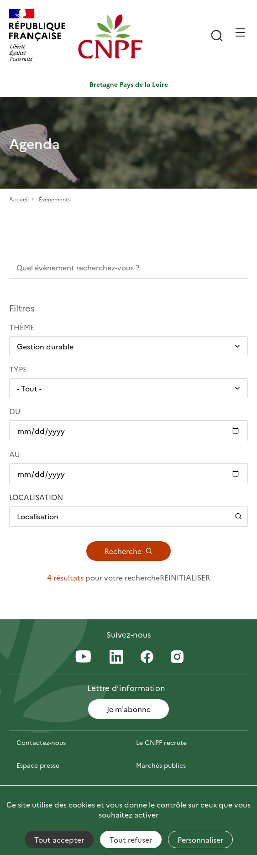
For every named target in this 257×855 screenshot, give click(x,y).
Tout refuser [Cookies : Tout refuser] (131, 839)
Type (18, 369)
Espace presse (37, 765)
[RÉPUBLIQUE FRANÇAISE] (41, 36)
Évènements (54, 199)
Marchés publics (161, 765)
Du (15, 411)
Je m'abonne (129, 709)
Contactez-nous (41, 742)
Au (14, 454)
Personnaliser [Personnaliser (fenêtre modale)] (200, 839)
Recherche (128, 551)
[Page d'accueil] (110, 36)
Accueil (19, 199)
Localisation (36, 497)
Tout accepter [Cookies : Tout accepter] (59, 839)
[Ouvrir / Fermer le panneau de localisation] (128, 516)
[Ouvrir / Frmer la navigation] (240, 32)
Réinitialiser (185, 577)
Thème (21, 327)
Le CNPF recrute (161, 742)
